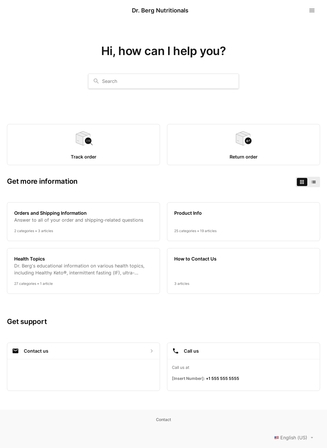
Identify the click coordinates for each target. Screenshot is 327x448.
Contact (163, 419)
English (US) (294, 437)
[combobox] (163, 81)
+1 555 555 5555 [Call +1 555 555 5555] (222, 378)
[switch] (308, 182)
